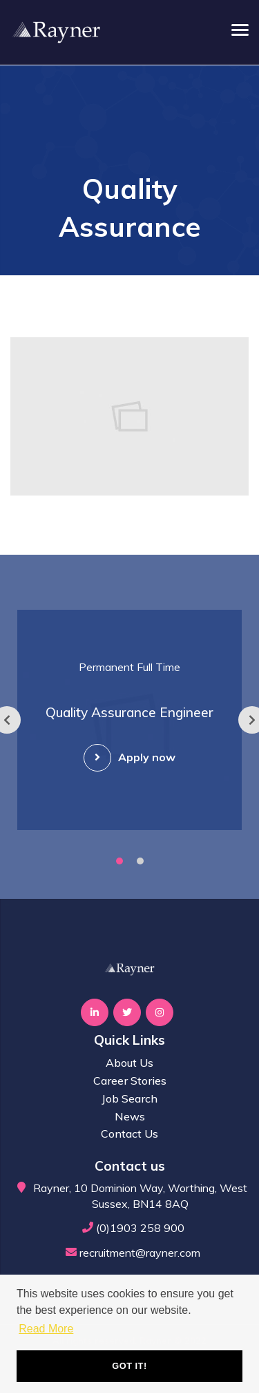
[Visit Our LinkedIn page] (94, 1012)
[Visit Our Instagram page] (159, 1012)
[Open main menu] (235, 29)
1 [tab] (119, 861)
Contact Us (129, 1133)
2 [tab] (140, 861)
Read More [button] (46, 1328)
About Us (129, 1063)
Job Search (129, 1098)
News (130, 1116)
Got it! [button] (129, 1366)
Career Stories (129, 1080)
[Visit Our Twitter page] (127, 1012)
